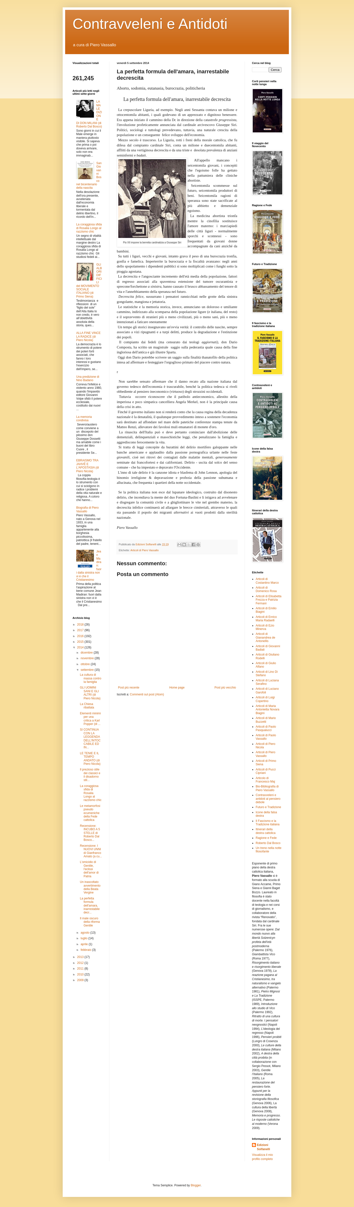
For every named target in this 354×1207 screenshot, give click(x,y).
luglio (84, 938)
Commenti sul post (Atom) (147, 694)
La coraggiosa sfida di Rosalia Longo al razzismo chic (89, 228)
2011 (81, 968)
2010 (81, 974)
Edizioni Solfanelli (263, 1147)
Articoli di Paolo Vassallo (266, 737)
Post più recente (128, 687)
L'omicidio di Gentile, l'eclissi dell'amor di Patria (89, 869)
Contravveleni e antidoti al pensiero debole (268, 798)
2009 (81, 980)
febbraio (86, 950)
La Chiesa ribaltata (87, 705)
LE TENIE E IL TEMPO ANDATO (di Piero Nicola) (90, 759)
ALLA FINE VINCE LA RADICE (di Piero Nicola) (88, 336)
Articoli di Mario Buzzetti (266, 719)
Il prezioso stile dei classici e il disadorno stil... (90, 775)
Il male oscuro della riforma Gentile (90, 922)
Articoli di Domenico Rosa (266, 589)
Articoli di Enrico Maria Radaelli (266, 618)
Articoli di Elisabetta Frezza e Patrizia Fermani (268, 600)
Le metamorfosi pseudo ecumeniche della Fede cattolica (90, 813)
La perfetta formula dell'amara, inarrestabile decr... (90, 905)
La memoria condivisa (84, 418)
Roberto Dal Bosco (268, 843)
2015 (81, 641)
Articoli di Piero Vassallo (144, 550)
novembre (88, 658)
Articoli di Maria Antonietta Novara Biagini (267, 709)
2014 (81, 647)
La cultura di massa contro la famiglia (90, 678)
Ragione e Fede (266, 838)
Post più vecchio (225, 687)
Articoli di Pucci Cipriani (266, 771)
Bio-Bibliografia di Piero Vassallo (267, 788)
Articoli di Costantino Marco (267, 580)
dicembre (87, 652)
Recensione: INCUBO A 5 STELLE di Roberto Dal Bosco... (90, 833)
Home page (177, 687)
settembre (88, 670)
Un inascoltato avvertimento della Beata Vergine (90, 887)
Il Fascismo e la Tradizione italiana (268, 822)
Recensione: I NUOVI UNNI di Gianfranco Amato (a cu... (91, 851)
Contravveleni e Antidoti (150, 24)
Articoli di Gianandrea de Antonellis (265, 637)
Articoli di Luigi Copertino (265, 699)
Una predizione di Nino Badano (87, 378)
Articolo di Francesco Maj (265, 779)
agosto (85, 932)
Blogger (196, 1185)
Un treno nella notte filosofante (268, 849)
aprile (85, 944)
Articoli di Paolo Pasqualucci (266, 728)
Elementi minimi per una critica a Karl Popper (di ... (90, 719)
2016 (81, 636)
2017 (81, 630)
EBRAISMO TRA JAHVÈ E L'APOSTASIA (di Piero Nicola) (87, 466)
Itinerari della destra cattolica (266, 831)
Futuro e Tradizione (268, 807)
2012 (81, 963)
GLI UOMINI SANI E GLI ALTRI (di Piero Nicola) (90, 693)
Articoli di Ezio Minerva (265, 627)
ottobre (86, 664)
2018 (81, 624)
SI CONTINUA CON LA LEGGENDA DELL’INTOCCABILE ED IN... (90, 738)
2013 (81, 957)
